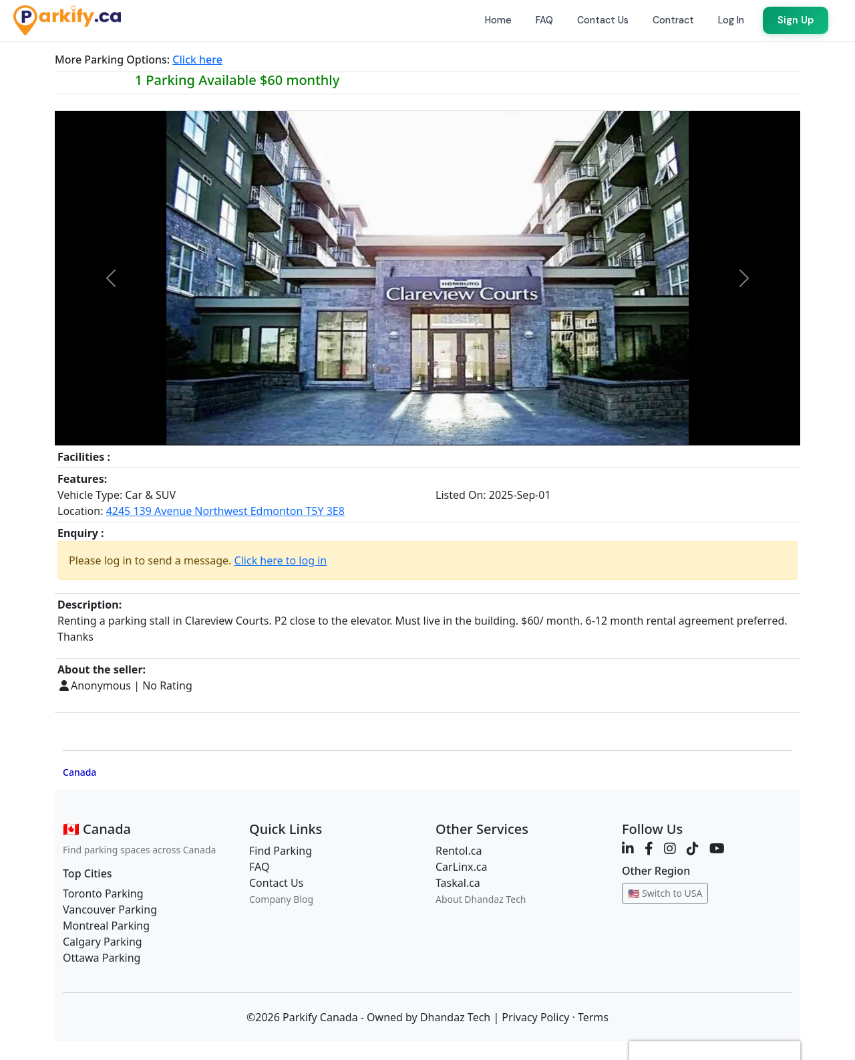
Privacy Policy (535, 1017)
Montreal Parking (106, 925)
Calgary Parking (102, 941)
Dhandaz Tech (455, 1017)
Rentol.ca (459, 850)
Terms (593, 1017)
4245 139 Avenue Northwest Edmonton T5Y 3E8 (225, 511)
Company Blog (281, 899)
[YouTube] (717, 848)
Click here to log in (280, 560)
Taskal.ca (458, 882)
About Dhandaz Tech (481, 899)
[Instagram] (670, 848)
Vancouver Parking (110, 909)
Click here (197, 59)
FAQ (259, 866)
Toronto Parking (103, 893)
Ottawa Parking (101, 957)
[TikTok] (693, 848)
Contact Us (276, 882)
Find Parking (280, 850)
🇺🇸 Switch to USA (665, 893)
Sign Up (796, 20)
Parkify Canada (320, 1017)
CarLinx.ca (462, 866)
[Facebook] (649, 848)
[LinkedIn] (628, 848)
